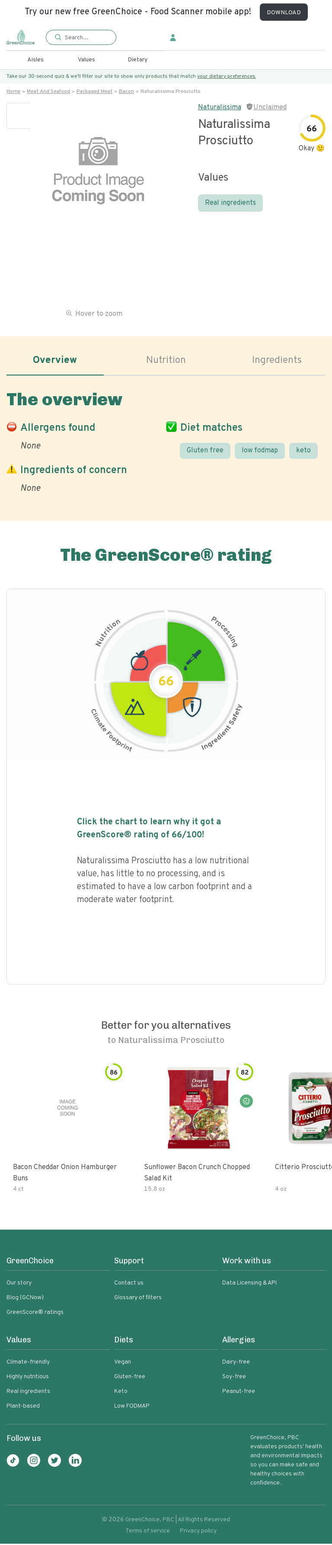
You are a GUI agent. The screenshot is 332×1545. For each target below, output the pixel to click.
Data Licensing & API (249, 1284)
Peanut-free (238, 1392)
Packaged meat (94, 91)
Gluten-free (129, 1378)
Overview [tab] (54, 361)
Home (13, 91)
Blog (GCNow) (25, 1299)
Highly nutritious (27, 1378)
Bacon (126, 91)
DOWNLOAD (284, 12)
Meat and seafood (48, 91)
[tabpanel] (166, 441)
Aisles (35, 60)
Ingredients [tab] (277, 361)
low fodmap (260, 451)
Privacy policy (198, 1532)
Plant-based (23, 1407)
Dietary (137, 60)
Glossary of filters (138, 1299)
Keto (121, 1392)
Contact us (129, 1284)
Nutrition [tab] (166, 361)
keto (303, 451)
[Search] (86, 37)
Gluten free (205, 451)
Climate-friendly (28, 1363)
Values (86, 60)
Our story (19, 1284)
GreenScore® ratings (35, 1313)
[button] (81, 37)
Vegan (122, 1363)
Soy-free (234, 1378)
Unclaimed (270, 107)
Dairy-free (236, 1363)
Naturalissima (219, 107)
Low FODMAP (132, 1407)
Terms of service (147, 1532)
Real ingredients (230, 203)
